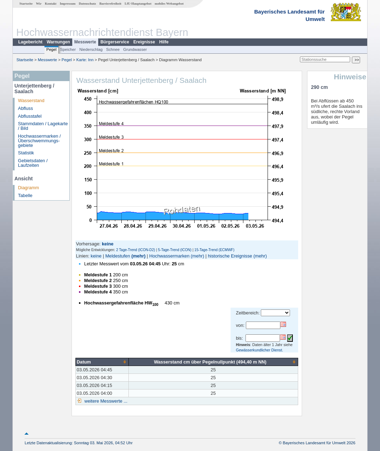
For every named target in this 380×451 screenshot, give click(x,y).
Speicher (68, 49)
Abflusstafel (30, 116)
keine (96, 256)
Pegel (51, 49)
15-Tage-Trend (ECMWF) (214, 250)
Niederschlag (90, 49)
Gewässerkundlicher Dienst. (259, 350)
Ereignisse (144, 41)
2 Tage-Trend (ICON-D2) (135, 250)
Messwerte (85, 41)
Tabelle (25, 195)
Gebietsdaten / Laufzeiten (33, 163)
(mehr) (138, 256)
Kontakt (51, 3)
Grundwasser (135, 49)
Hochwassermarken (169, 256)
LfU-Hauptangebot (138, 3)
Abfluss (25, 108)
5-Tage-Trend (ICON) (174, 250)
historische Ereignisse (230, 256)
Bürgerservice (114, 41)
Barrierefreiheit (110, 3)
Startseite (26, 3)
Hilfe (164, 41)
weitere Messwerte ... (105, 401)
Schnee (113, 49)
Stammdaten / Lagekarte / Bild (43, 126)
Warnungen (58, 41)
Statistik (26, 152)
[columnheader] (101, 362)
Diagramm (28, 187)
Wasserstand (31, 100)
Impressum (67, 3)
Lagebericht (30, 41)
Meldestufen (117, 256)
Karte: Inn (85, 60)
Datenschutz (87, 3)
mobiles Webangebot (169, 3)
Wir (39, 3)
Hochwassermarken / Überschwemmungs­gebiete (39, 140)
